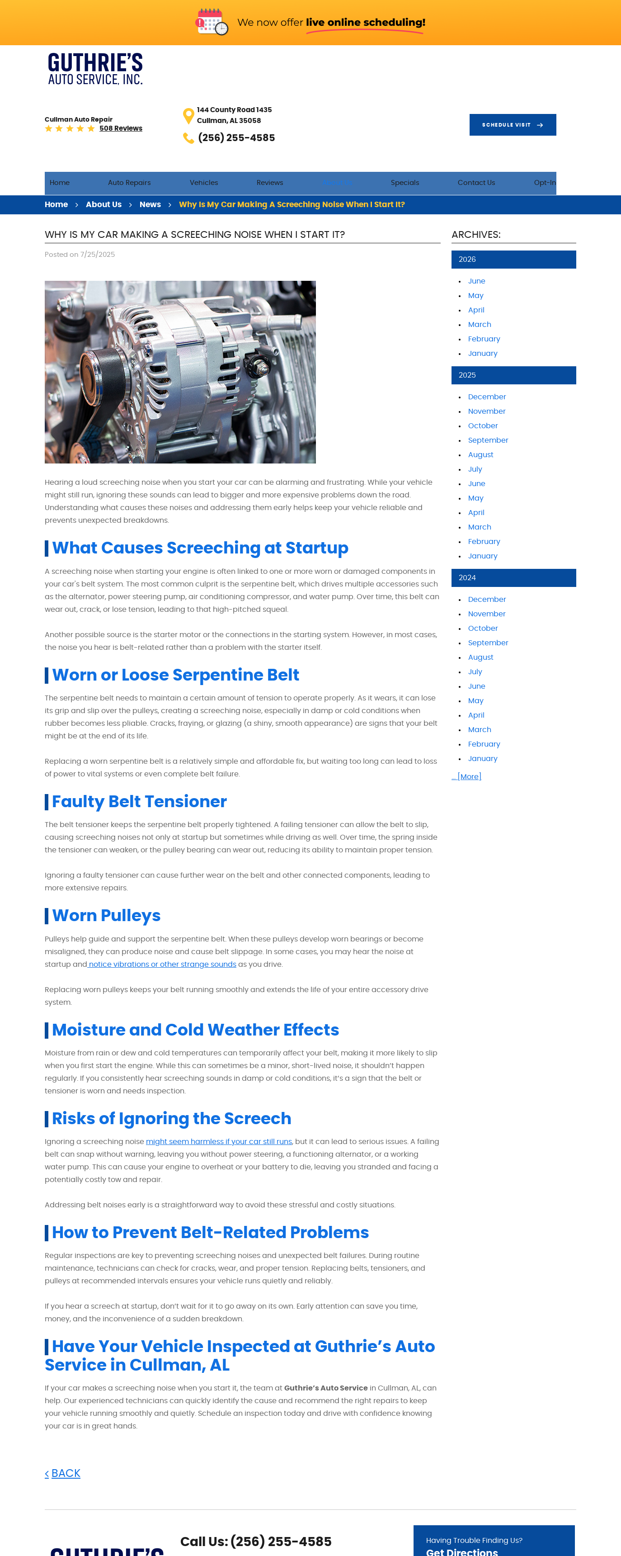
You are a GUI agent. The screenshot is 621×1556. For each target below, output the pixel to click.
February (484, 254)
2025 (467, 290)
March (479, 239)
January (483, 268)
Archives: (476, 149)
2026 (467, 174)
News (150, 119)
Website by (548, 1544)
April (476, 225)
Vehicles (270, 95)
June (476, 196)
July (475, 384)
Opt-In (565, 95)
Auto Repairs (205, 95)
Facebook (186, 1512)
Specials (444, 95)
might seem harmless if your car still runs (219, 1056)
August (481, 370)
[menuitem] (145, 96)
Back (66, 1388)
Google (201, 1512)
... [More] (467, 691)
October (483, 341)
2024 (467, 493)
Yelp (215, 1512)
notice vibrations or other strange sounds (161, 879)
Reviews (327, 95)
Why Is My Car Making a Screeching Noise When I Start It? (292, 119)
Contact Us (506, 95)
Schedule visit (526, 64)
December (487, 312)
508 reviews (211, 70)
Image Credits (489, 1544)
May (476, 210)
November (487, 326)
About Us (385, 95)
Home (145, 95)
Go (548, 1489)
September (488, 355)
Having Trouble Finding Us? (494, 1464)
